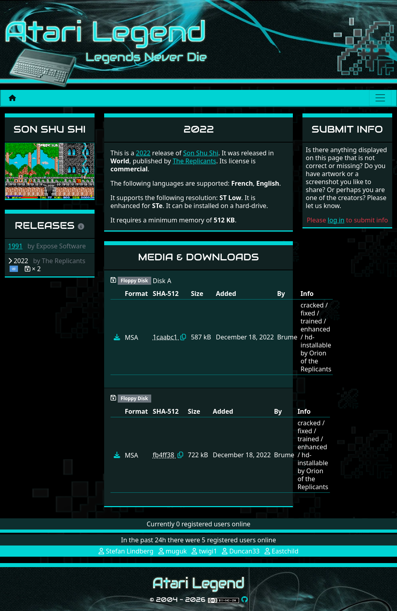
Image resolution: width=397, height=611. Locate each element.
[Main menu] (380, 98)
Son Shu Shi (50, 129)
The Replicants (194, 161)
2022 (143, 153)
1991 (15, 246)
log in (336, 220)
